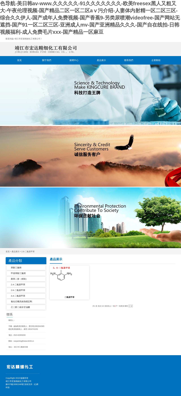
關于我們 (46, 60)
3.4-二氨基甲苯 (18, 296)
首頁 (19, 60)
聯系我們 (128, 60)
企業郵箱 (155, 60)
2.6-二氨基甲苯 (28, 252)
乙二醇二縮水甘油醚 (20, 307)
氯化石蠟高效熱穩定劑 (21, 301)
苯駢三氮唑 (16, 267)
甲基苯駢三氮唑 (18, 273)
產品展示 (101, 60)
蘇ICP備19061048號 (15, 384)
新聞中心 (73, 60)
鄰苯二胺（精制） (19, 279)
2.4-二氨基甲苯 (18, 284)
